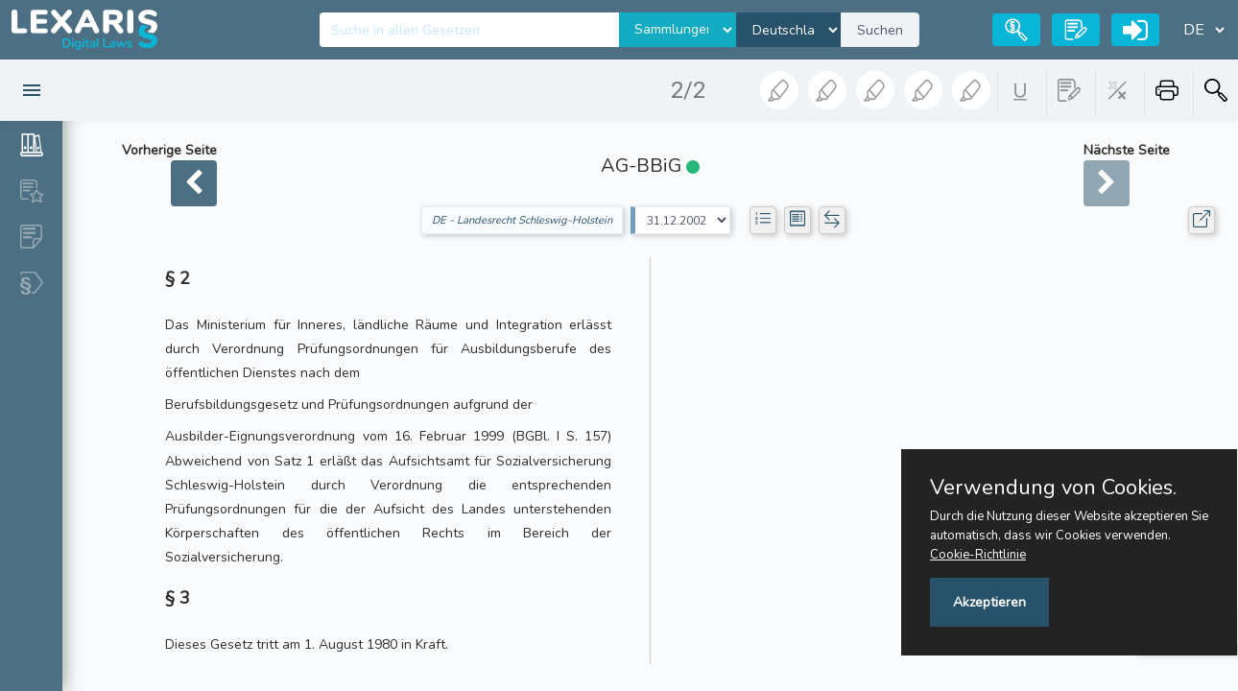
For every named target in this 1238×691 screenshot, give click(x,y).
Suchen (880, 30)
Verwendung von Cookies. (1053, 487)
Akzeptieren (989, 602)
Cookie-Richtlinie (978, 554)
